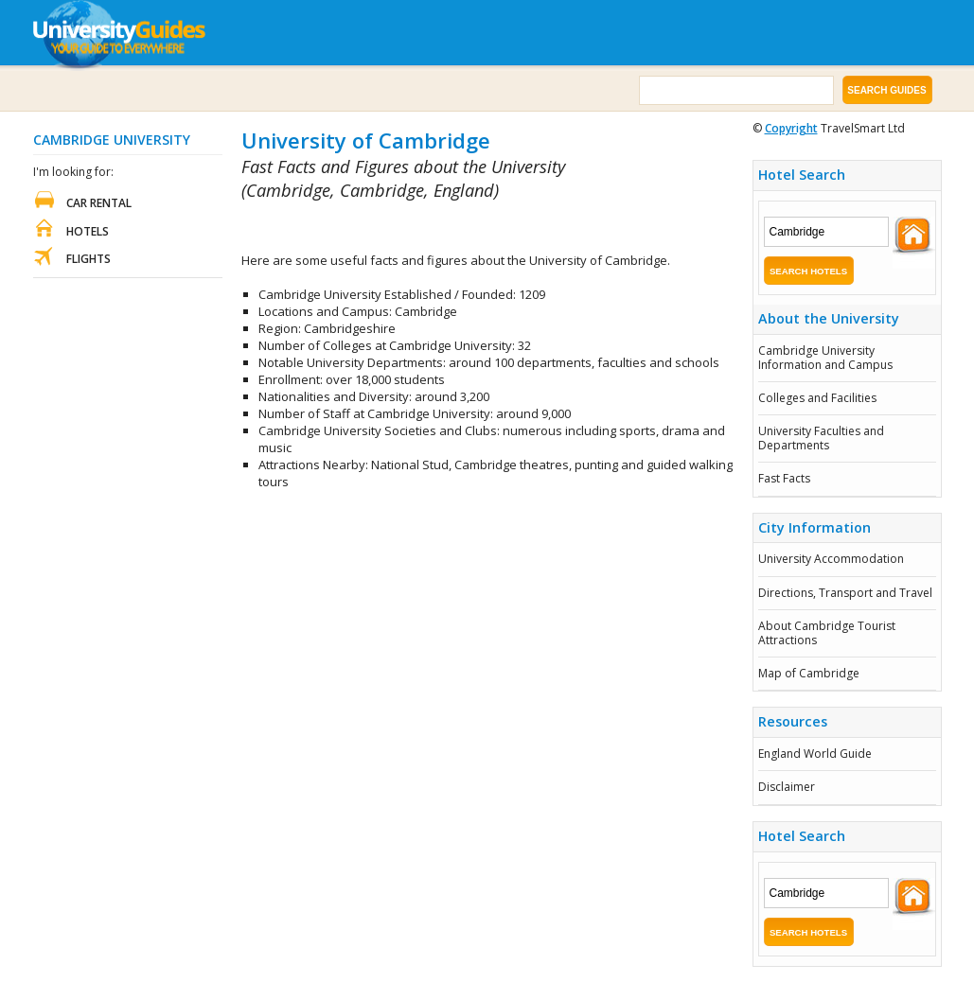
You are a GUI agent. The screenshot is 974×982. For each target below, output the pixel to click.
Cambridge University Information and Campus (825, 357)
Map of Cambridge (808, 673)
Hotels (87, 231)
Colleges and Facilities (817, 398)
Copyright (791, 128)
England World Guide (815, 753)
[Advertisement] (462, 227)
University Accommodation (831, 559)
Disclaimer (786, 787)
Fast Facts (784, 478)
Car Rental (99, 203)
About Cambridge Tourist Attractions (826, 632)
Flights (88, 259)
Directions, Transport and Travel (845, 593)
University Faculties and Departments (821, 437)
